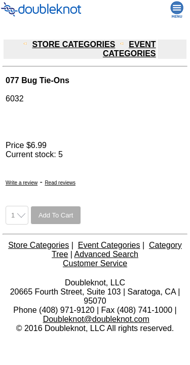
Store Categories (38, 245)
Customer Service (95, 263)
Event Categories (109, 245)
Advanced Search (106, 254)
